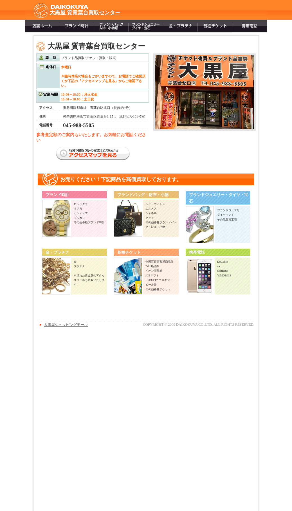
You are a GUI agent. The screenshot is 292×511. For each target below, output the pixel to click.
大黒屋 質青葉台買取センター (85, 12)
